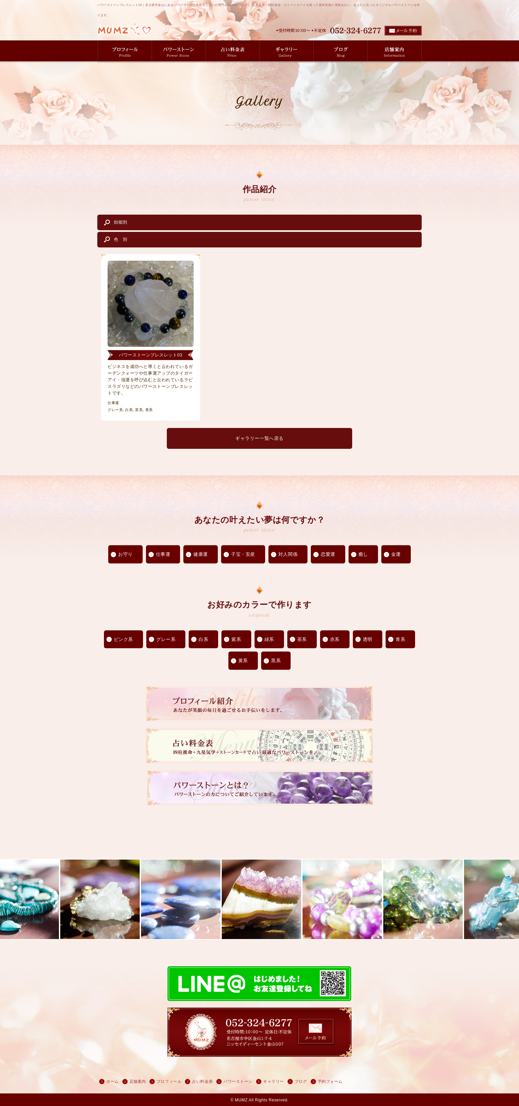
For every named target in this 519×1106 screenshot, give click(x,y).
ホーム (112, 1081)
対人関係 (288, 554)
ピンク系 (123, 639)
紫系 (236, 639)
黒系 (276, 660)
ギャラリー (273, 1081)
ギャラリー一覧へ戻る (259, 438)
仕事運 (163, 554)
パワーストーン (238, 1081)
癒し (363, 554)
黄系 (243, 660)
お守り (125, 554)
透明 (367, 639)
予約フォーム (330, 1081)
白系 (203, 639)
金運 (396, 554)
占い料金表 (202, 1081)
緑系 (269, 639)
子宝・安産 (243, 554)
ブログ (301, 1081)
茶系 (302, 639)
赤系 (335, 639)
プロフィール (169, 1081)
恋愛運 (328, 554)
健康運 (200, 554)
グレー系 (165, 639)
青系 (400, 639)
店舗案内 (137, 1081)
